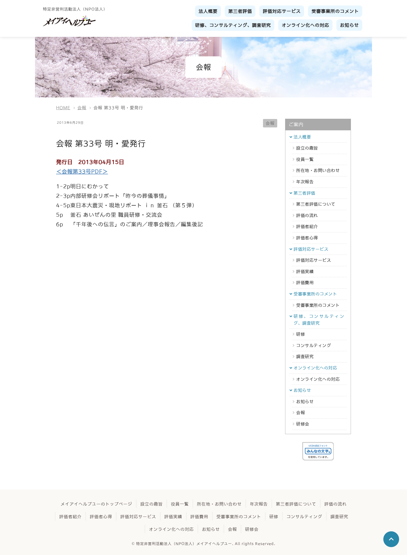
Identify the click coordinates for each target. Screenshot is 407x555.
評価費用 (305, 282)
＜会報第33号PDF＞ (82, 171)
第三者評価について (315, 204)
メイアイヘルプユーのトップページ (96, 504)
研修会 (302, 424)
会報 (270, 123)
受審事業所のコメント (318, 305)
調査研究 (305, 356)
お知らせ (305, 401)
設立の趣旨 (307, 148)
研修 (300, 334)
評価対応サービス (313, 260)
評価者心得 (307, 238)
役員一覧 (305, 159)
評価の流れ (307, 215)
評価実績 (305, 271)
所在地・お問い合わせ (318, 170)
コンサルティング (313, 345)
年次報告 (305, 182)
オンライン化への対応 (318, 379)
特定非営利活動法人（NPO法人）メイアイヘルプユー (184, 544)
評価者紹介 (307, 226)
